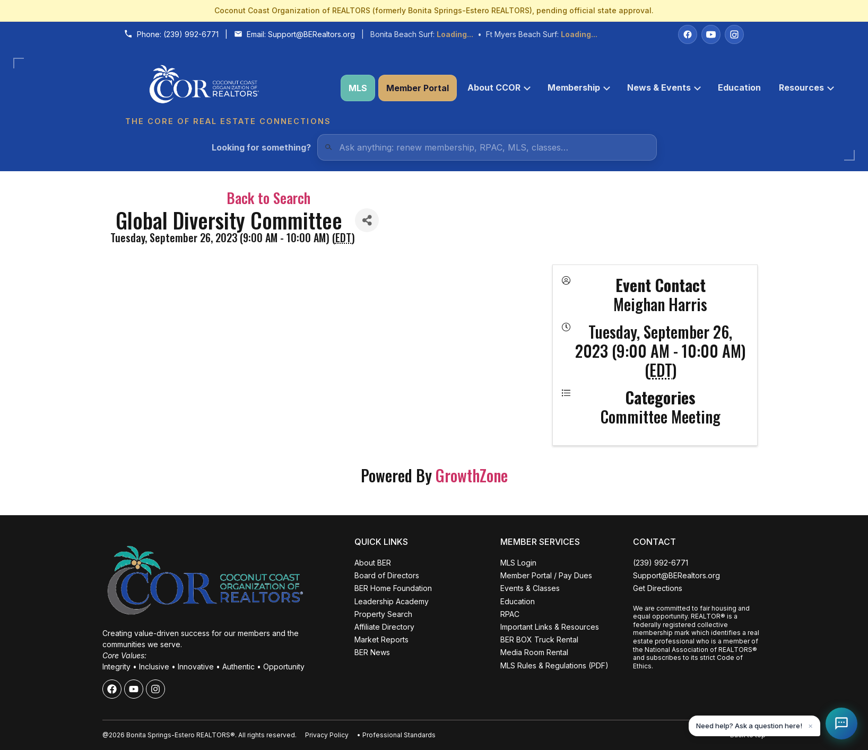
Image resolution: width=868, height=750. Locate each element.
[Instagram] (734, 34)
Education (739, 87)
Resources (806, 87)
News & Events (664, 87)
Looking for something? (261, 147)
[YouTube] (711, 34)
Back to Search (268, 197)
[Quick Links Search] (487, 147)
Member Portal (417, 88)
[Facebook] (687, 34)
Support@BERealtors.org (311, 34)
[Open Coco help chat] (841, 723)
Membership (579, 87)
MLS (358, 88)
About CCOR (499, 87)
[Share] (367, 220)
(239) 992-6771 (191, 34)
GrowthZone (472, 475)
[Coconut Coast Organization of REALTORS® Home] (227, 88)
